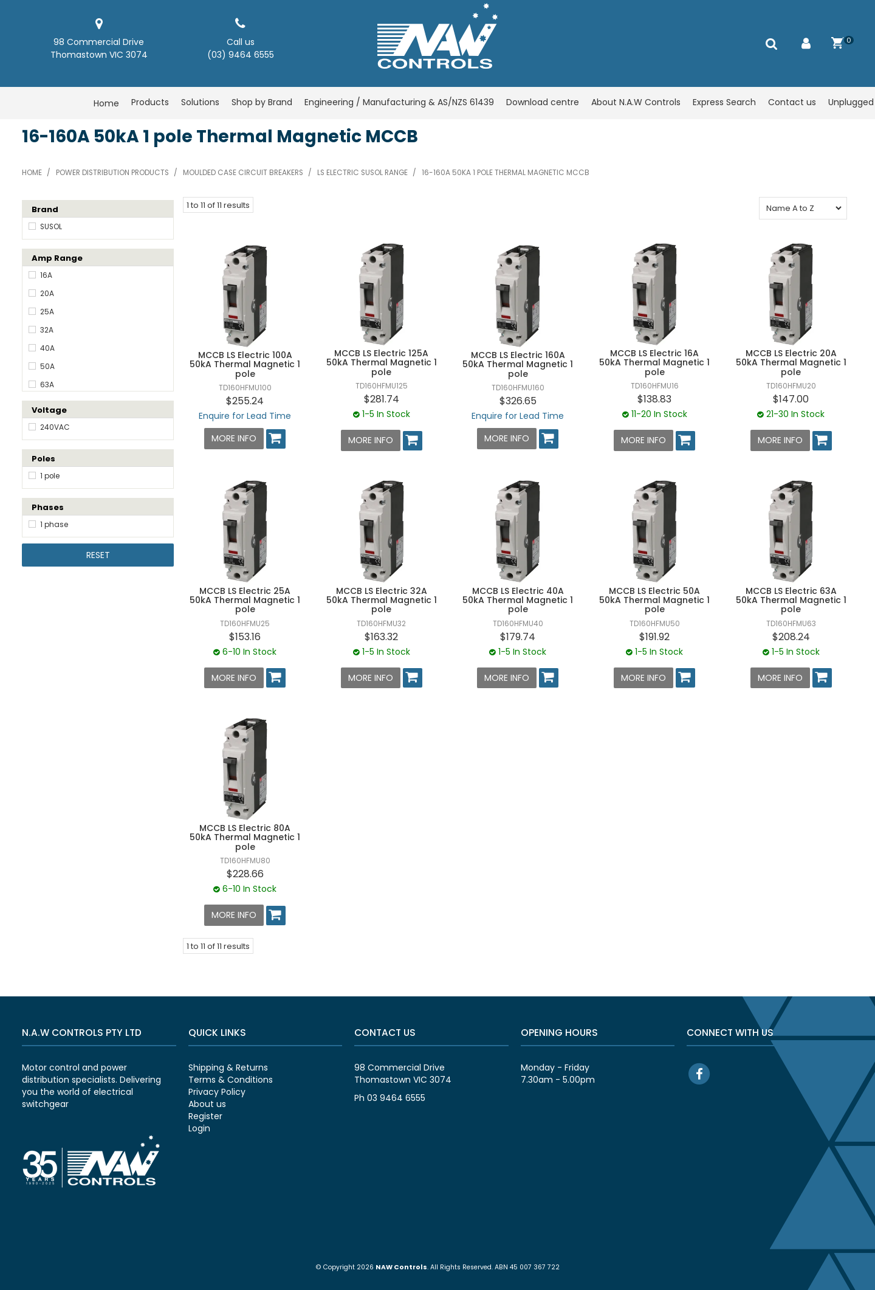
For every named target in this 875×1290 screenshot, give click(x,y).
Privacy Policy (216, 1090)
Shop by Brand (262, 103)
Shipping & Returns (228, 1066)
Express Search (724, 103)
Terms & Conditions (230, 1078)
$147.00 (791, 399)
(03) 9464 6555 (240, 55)
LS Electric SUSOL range (362, 173)
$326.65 (518, 401)
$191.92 (654, 636)
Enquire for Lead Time (245, 416)
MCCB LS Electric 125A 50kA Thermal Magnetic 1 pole (381, 362)
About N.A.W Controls (636, 103)
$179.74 (517, 636)
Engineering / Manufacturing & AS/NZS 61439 (399, 103)
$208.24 (791, 636)
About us (207, 1102)
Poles (43, 458)
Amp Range (57, 258)
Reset (98, 555)
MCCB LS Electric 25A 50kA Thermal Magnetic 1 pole (245, 599)
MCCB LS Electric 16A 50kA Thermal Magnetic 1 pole (654, 362)
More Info (233, 438)
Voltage (49, 410)
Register (205, 1114)
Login (199, 1126)
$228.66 (245, 873)
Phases (48, 507)
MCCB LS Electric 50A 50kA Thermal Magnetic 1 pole (654, 599)
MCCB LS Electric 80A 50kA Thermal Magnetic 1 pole (245, 836)
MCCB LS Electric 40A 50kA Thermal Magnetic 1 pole (517, 599)
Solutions (200, 103)
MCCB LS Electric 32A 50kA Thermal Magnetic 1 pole (381, 599)
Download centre (542, 103)
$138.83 (654, 399)
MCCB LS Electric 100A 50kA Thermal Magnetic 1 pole (245, 364)
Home (106, 103)
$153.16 (245, 636)
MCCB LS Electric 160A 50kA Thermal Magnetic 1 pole (517, 364)
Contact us (792, 103)
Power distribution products (112, 173)
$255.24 (245, 401)
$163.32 (381, 636)
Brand (45, 209)
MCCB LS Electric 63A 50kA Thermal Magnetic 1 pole (791, 599)
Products (150, 103)
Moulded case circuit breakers (243, 173)
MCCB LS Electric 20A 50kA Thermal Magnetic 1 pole (791, 362)
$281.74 (381, 399)
